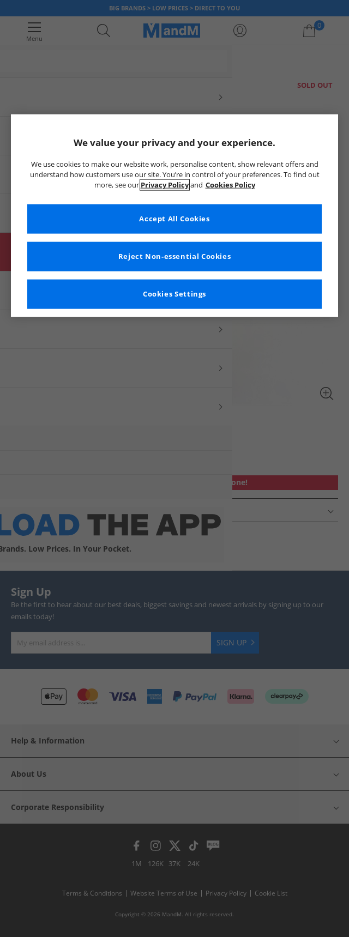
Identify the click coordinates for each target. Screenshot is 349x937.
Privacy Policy (165, 185)
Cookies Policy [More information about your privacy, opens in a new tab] (230, 185)
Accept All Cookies (174, 218)
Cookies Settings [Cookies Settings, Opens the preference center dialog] (174, 294)
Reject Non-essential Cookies (174, 256)
